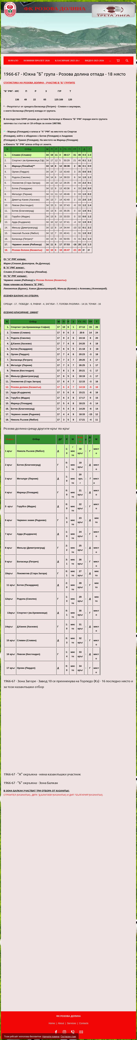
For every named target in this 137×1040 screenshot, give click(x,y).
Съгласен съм (68, 1036)
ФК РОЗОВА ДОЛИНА (55, 8)
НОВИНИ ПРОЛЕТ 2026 (37, 60)
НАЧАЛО (13, 60)
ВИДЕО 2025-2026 (94, 60)
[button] (68, 730)
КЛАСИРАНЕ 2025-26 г (67, 60)
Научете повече (50, 1036)
